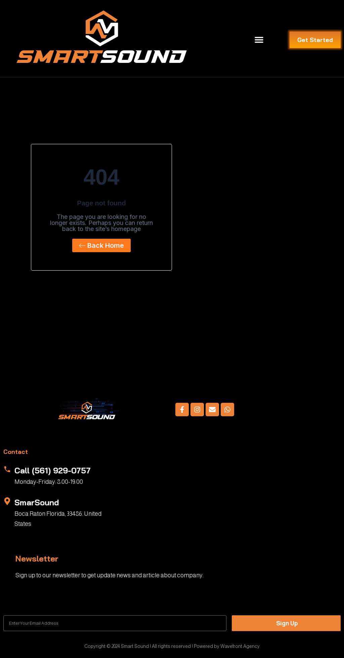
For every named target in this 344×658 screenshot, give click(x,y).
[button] (259, 40)
